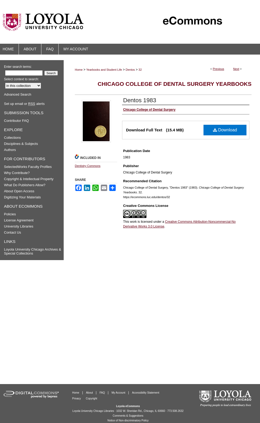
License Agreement (18, 220)
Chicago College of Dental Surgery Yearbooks (175, 84)
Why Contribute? (17, 173)
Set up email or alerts (24, 104)
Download (225, 130)
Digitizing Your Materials (22, 197)
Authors (10, 150)
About (90, 392)
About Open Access (19, 191)
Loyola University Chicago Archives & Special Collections (32, 251)
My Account (119, 392)
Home (79, 69)
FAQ (102, 392)
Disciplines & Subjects (21, 144)
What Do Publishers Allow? (24, 185)
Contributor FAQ (16, 121)
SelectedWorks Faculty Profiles (28, 167)
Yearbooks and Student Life (104, 69)
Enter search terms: (18, 67)
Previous (218, 68)
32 (140, 69)
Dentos (130, 69)
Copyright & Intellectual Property (28, 179)
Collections (12, 138)
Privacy (77, 398)
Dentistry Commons (88, 165)
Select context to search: (21, 79)
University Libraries (18, 226)
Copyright (91, 398)
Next (236, 68)
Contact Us (12, 232)
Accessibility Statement (145, 392)
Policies (10, 214)
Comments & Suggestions (128, 415)
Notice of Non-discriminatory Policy (128, 420)
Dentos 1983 (139, 100)
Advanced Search (17, 94)
